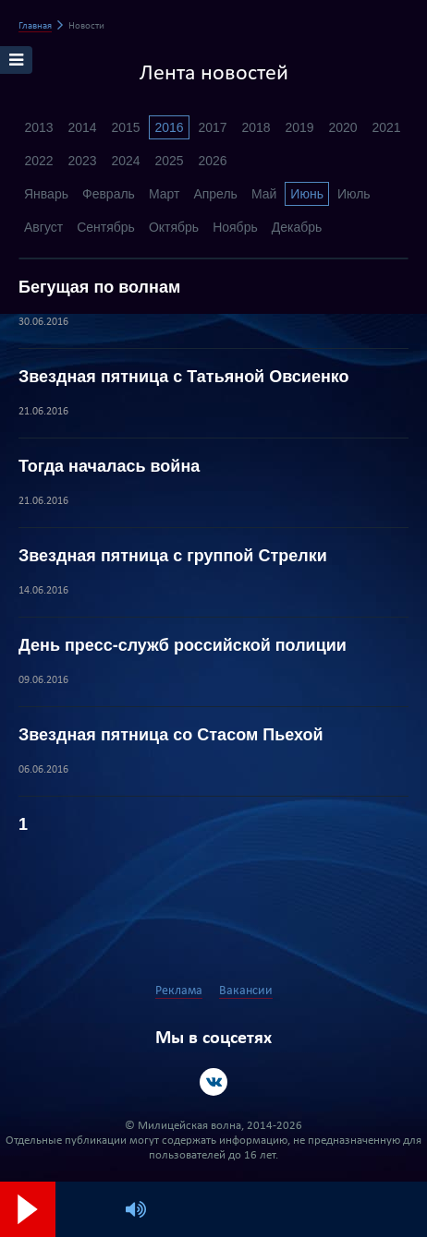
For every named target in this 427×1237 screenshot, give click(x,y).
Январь (46, 193)
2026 (212, 160)
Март (164, 193)
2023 (81, 160)
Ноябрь (235, 227)
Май (263, 193)
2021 (386, 127)
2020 (342, 127)
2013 (38, 127)
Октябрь (174, 227)
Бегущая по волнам (99, 287)
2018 (255, 127)
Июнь (306, 193)
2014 (81, 127)
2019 (299, 127)
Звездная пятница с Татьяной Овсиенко (183, 376)
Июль (354, 193)
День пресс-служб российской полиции (182, 645)
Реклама (178, 991)
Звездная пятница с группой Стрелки (172, 555)
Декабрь (297, 227)
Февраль (108, 193)
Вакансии (246, 991)
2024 (125, 160)
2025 (168, 160)
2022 (38, 160)
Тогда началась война (109, 466)
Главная (35, 26)
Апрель (215, 193)
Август (43, 227)
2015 (125, 127)
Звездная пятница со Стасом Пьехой (170, 735)
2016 (168, 127)
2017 (212, 127)
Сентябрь (106, 227)
